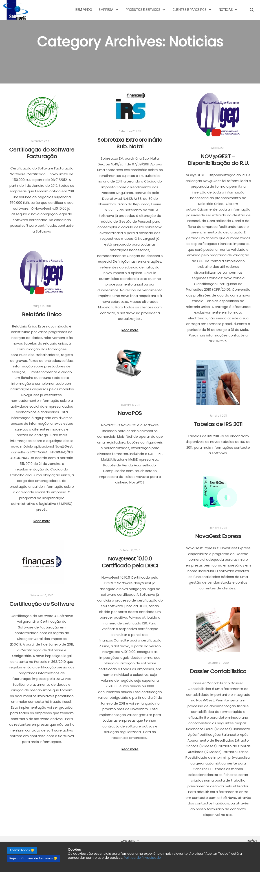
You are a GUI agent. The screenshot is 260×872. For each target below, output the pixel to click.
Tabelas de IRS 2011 (218, 424)
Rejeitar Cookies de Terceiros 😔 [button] (33, 858)
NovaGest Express (218, 536)
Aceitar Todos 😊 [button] (21, 850)
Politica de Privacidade (142, 858)
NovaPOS (130, 413)
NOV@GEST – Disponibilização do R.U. (218, 160)
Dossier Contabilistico (218, 671)
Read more (129, 330)
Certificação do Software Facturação (41, 153)
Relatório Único (42, 314)
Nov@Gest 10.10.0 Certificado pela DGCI (130, 562)
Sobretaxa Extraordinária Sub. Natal (130, 143)
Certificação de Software (41, 604)
